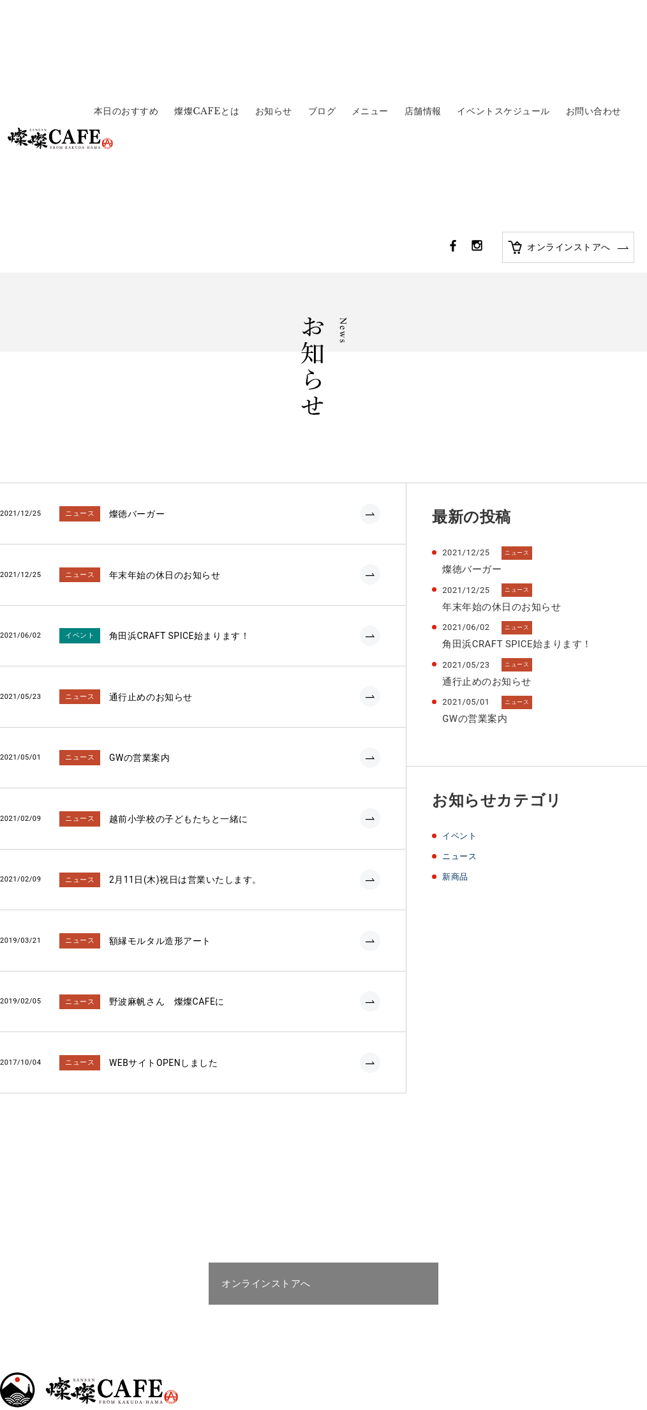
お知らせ (273, 17)
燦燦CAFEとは (206, 17)
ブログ (322, 17)
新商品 (456, 684)
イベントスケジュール (503, 17)
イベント (460, 643)
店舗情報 (423, 17)
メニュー (370, 17)
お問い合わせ (593, 17)
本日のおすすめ (126, 17)
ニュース (460, 663)
